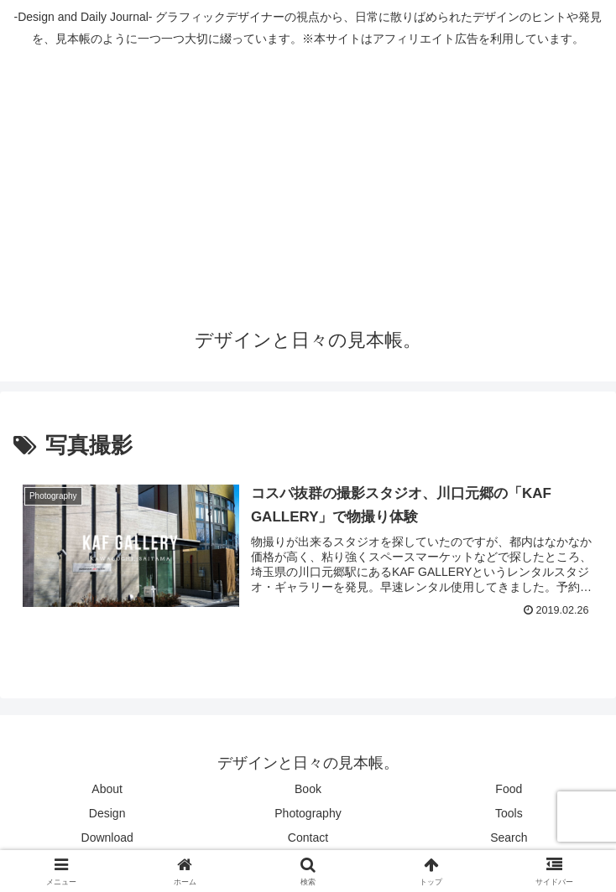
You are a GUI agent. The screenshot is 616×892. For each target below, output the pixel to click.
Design (107, 813)
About (107, 789)
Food (508, 789)
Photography (307, 813)
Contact (308, 837)
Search (508, 837)
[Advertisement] (308, 182)
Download (107, 837)
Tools (509, 813)
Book (308, 789)
